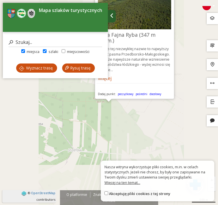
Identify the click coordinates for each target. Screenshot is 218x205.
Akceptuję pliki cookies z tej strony (139, 193)
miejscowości (75, 51)
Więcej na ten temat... (122, 182)
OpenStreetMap (43, 193)
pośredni (141, 94)
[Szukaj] (55, 42)
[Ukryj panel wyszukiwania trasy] (112, 16)
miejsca (30, 51)
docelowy (155, 94)
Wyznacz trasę (36, 68)
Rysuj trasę (78, 68)
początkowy (125, 94)
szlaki (50, 51)
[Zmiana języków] (209, 6)
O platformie (76, 194)
